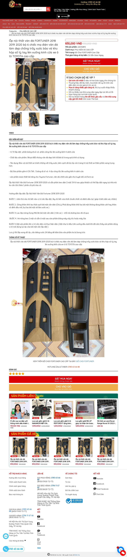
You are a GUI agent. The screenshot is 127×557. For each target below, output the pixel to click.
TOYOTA (21, 20)
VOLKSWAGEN (63, 20)
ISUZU (110, 24)
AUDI (13, 24)
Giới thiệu (68, 478)
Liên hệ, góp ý (70, 486)
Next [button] (63, 119)
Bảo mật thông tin (16, 494)
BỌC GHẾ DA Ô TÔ (119, 24)
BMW (99, 20)
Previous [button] (7, 119)
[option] (35, 84)
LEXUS (4, 24)
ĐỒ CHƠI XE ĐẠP (22, 27)
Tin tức (67, 482)
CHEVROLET (47, 20)
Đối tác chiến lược (72, 490)
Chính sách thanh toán (17, 482)
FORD (86, 20)
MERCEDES (72, 20)
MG (9, 24)
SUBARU (39, 20)
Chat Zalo (98, 494)
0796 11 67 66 (27, 515)
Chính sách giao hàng (17, 486)
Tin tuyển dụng (71, 494)
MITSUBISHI (93, 20)
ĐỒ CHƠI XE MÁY (90, 24)
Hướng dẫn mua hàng (17, 478)
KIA (16, 20)
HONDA (27, 20)
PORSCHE (118, 20)
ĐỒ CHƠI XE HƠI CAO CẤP (75, 24)
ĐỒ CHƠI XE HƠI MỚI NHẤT (58, 24)
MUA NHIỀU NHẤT (8, 20)
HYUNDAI (80, 20)
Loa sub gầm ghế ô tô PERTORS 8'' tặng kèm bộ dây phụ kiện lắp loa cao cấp (63, 422)
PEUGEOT (29, 24)
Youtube (98, 479)
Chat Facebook (101, 489)
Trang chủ (13, 31)
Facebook (98, 484)
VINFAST (35, 24)
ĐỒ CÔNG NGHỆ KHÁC (35, 27)
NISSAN (55, 20)
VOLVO (105, 20)
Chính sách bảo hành (17, 490)
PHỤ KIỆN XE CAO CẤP (9, 27)
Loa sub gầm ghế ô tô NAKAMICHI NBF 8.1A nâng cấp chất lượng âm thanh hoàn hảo (41, 422)
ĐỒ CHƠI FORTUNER (85, 361)
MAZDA (33, 20)
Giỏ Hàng (64, 16)
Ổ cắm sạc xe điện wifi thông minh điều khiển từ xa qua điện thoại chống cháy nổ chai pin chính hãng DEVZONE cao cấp (19, 422)
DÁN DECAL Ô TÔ (101, 24)
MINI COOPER (20, 24)
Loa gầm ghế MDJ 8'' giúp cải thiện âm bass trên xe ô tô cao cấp (84, 422)
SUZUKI (111, 20)
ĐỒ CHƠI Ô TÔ (44, 24)
